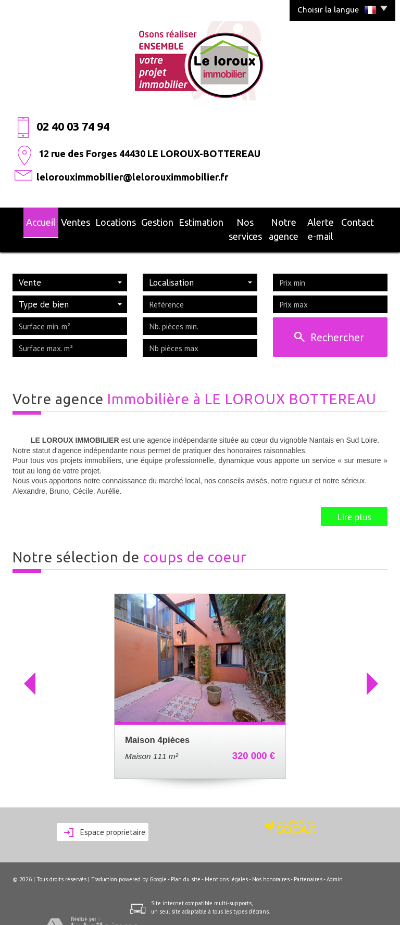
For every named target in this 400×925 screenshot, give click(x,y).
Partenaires (308, 862)
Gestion (136, 220)
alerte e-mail (326, 220)
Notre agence (274, 220)
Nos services (222, 220)
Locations (99, 220)
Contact (370, 220)
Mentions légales (226, 862)
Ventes (62, 220)
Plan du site (186, 862)
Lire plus (354, 499)
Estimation (175, 220)
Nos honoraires (271, 862)
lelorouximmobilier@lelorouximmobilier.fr (132, 177)
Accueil (29, 220)
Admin (335, 862)
